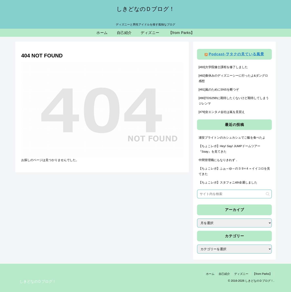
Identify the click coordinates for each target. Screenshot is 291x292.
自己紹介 (224, 273)
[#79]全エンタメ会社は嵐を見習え (222, 112)
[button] (267, 194)
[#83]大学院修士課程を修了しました (223, 67)
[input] (234, 194)
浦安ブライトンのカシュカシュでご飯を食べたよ (232, 137)
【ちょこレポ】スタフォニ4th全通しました (228, 182)
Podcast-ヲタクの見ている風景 (236, 54)
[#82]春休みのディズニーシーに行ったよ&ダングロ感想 (233, 78)
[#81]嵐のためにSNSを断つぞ (219, 89)
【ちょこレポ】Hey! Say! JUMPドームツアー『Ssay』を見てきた (229, 148)
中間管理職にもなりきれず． (218, 160)
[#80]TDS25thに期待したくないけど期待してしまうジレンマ (234, 100)
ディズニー (241, 273)
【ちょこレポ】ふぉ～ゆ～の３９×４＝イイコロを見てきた (234, 171)
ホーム (210, 273)
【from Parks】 (262, 273)
